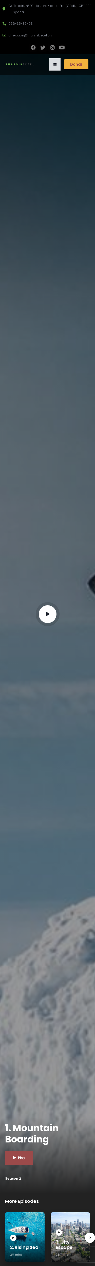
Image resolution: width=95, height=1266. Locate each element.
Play (19, 1157)
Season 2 (13, 1178)
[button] (55, 64)
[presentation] (90, 1238)
